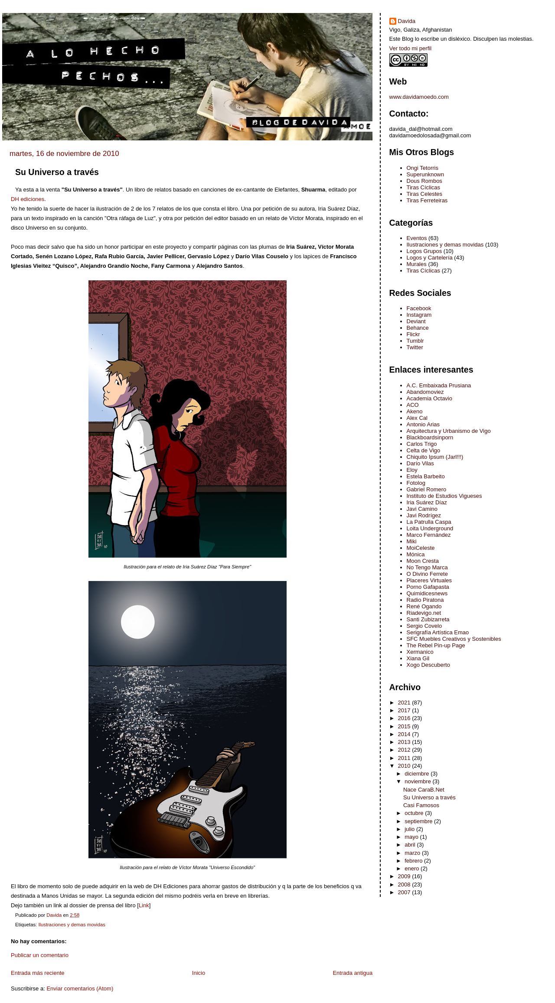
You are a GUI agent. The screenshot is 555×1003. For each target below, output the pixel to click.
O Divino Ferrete (427, 574)
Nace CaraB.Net (423, 789)
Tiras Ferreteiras (427, 200)
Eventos (417, 238)
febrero (414, 860)
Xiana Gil (418, 658)
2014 (405, 734)
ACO (413, 405)
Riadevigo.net (424, 613)
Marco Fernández (429, 535)
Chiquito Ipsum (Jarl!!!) (435, 457)
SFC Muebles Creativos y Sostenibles (454, 639)
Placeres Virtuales (429, 580)
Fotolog (416, 483)
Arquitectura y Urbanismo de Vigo (449, 431)
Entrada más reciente (38, 973)
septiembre (419, 821)
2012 (405, 750)
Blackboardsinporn (430, 437)
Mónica (416, 554)
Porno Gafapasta (428, 587)
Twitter (415, 347)
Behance (418, 328)
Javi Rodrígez (424, 515)
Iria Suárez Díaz (427, 502)
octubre (415, 813)
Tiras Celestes (425, 194)
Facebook (419, 308)
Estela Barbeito (426, 476)
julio (410, 829)
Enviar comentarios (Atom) (79, 988)
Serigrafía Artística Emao (438, 632)
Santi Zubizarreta (428, 619)
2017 (405, 710)
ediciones (27, 199)
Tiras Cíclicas (424, 187)
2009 (405, 876)
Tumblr (415, 341)
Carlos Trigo (422, 444)
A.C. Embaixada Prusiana (439, 385)
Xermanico (420, 652)
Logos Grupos (424, 251)
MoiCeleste (421, 548)
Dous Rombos (424, 181)
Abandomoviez (425, 392)
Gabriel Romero (427, 489)
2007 (405, 892)
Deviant (416, 321)
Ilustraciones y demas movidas (71, 924)
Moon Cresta (423, 561)
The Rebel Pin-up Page (436, 645)
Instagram (419, 315)
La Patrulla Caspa (429, 522)
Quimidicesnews (427, 593)
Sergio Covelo (424, 626)
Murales (417, 264)
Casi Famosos (421, 805)
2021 (405, 702)
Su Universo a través (429, 797)
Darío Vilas (420, 463)
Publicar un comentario (40, 955)
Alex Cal (417, 418)
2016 (405, 718)
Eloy (412, 470)
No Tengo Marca (427, 567)
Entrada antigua (352, 973)
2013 (405, 742)
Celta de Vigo (424, 450)
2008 (405, 884)
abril (411, 844)
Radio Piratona (425, 600)
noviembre (418, 781)
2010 (405, 766)
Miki (412, 541)
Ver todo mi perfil (410, 48)
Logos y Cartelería (430, 257)
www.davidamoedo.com (419, 97)
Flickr (413, 334)
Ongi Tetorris (422, 168)
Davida (406, 21)
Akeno (415, 411)
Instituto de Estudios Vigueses (444, 496)
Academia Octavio (430, 398)
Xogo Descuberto (428, 665)
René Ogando (424, 606)
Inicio (198, 973)
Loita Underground (430, 528)
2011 (405, 758)
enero (413, 868)
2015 (405, 726)
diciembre (418, 773)
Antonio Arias (423, 424)
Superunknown (425, 174)
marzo (413, 853)
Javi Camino (422, 509)
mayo (412, 837)
